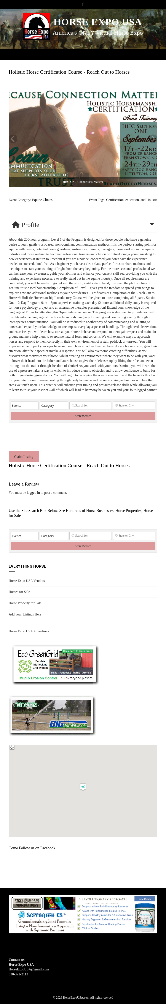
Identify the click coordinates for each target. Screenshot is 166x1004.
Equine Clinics (42, 200)
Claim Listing (23, 456)
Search (83, 416)
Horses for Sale (19, 592)
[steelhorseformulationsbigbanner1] (83, 914)
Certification (115, 200)
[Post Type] (25, 406)
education (132, 200)
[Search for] (90, 406)
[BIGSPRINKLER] (52, 715)
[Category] (54, 406)
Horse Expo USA (97, 21)
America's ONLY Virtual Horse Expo (98, 32)
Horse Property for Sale (25, 603)
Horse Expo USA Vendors (27, 581)
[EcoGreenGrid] (55, 664)
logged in (33, 492)
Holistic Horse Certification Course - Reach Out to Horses (69, 72)
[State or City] (134, 406)
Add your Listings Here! (26, 614)
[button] (83, 787)
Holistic (151, 200)
